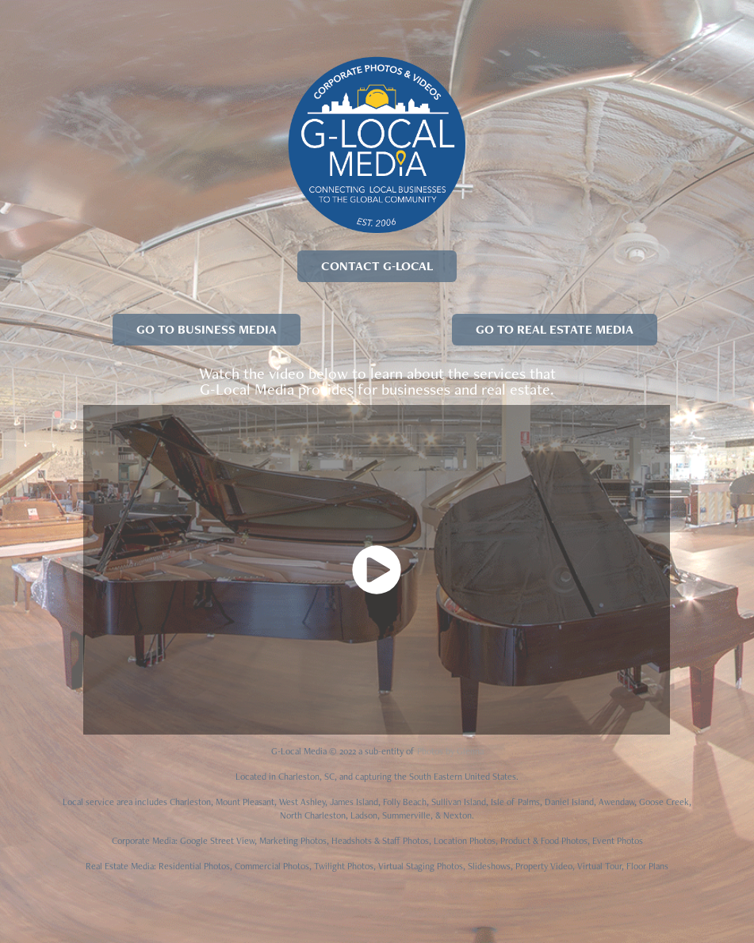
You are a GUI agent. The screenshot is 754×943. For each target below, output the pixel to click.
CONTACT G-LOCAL (377, 266)
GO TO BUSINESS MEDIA (206, 329)
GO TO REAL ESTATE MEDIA (554, 329)
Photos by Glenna (450, 751)
